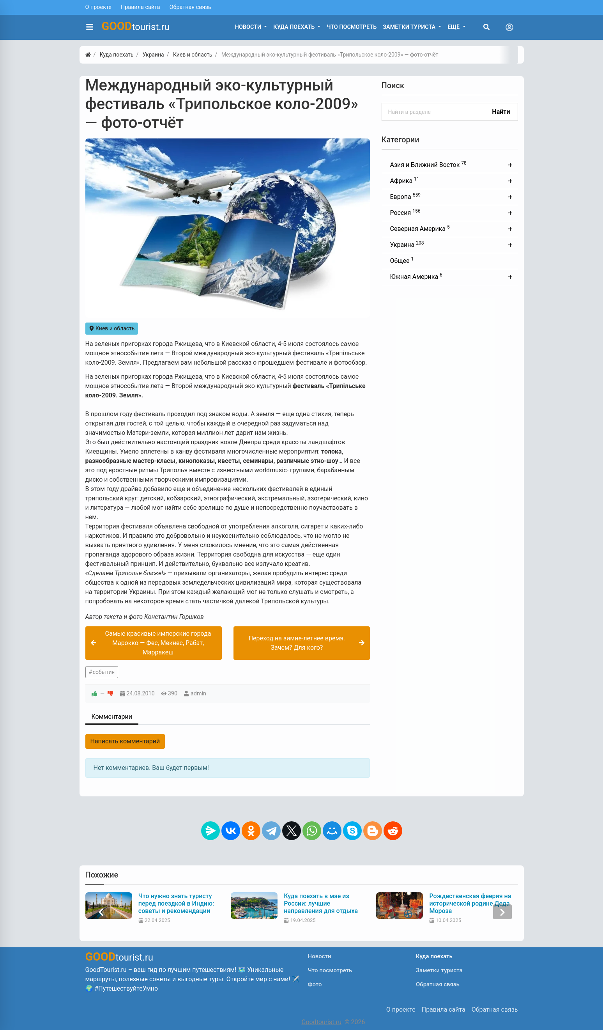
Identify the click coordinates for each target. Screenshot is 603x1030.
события (104, 672)
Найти (501, 111)
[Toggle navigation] (509, 27)
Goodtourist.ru (321, 1022)
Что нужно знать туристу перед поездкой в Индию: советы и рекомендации (176, 903)
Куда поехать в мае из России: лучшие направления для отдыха (321, 903)
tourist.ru (136, 26)
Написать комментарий (125, 741)
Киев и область (112, 328)
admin (198, 693)
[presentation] (101, 912)
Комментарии (112, 716)
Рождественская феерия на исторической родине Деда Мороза (470, 903)
